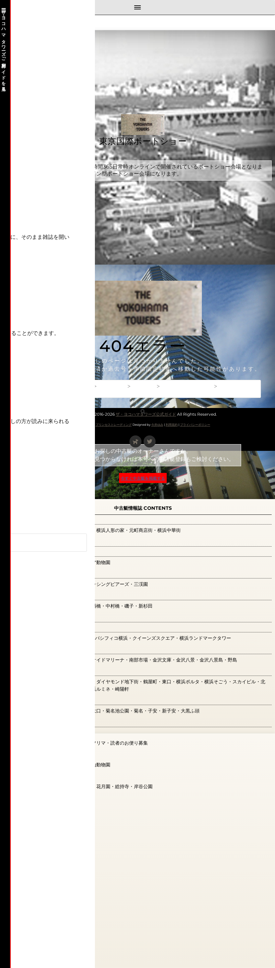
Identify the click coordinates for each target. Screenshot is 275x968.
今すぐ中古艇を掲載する (142, 478)
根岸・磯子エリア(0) (46, 595)
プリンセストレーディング (114, 424)
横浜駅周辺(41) (37, 671)
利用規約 (172, 424)
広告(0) (27, 541)
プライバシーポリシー (195, 424)
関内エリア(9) (36, 754)
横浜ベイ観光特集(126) (48, 617)
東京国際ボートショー (143, 141)
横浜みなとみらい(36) (47, 627)
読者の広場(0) (36, 732)
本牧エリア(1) (35, 573)
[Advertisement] (143, 321)
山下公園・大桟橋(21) (46, 519)
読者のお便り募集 (35, 799)
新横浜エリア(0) (39, 551)
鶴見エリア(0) (36, 776)
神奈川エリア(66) (41, 700)
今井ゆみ (157, 424)
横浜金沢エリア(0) (42, 649)
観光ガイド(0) (36, 722)
